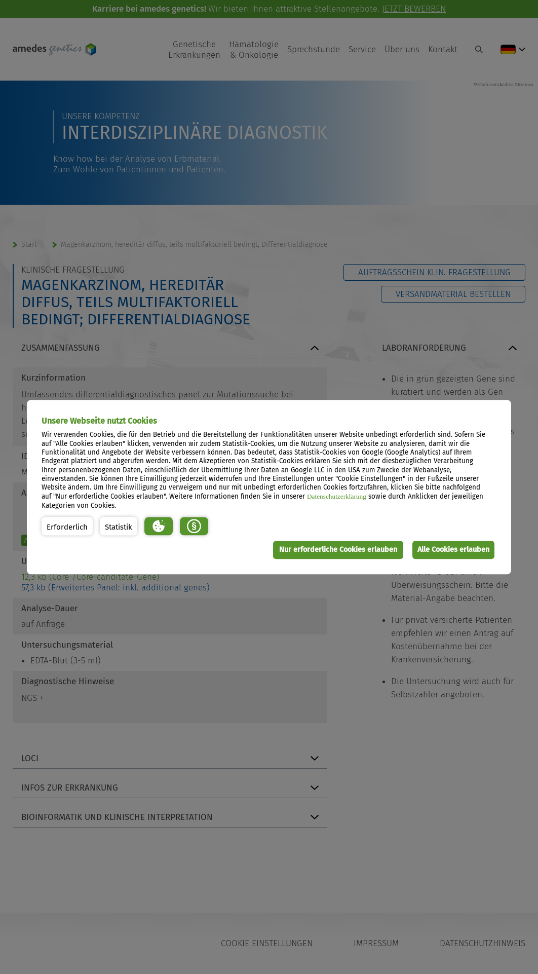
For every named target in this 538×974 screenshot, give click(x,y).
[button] (67, 526)
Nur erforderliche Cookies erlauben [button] (336, 549)
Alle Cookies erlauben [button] (453, 549)
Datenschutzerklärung (336, 497)
